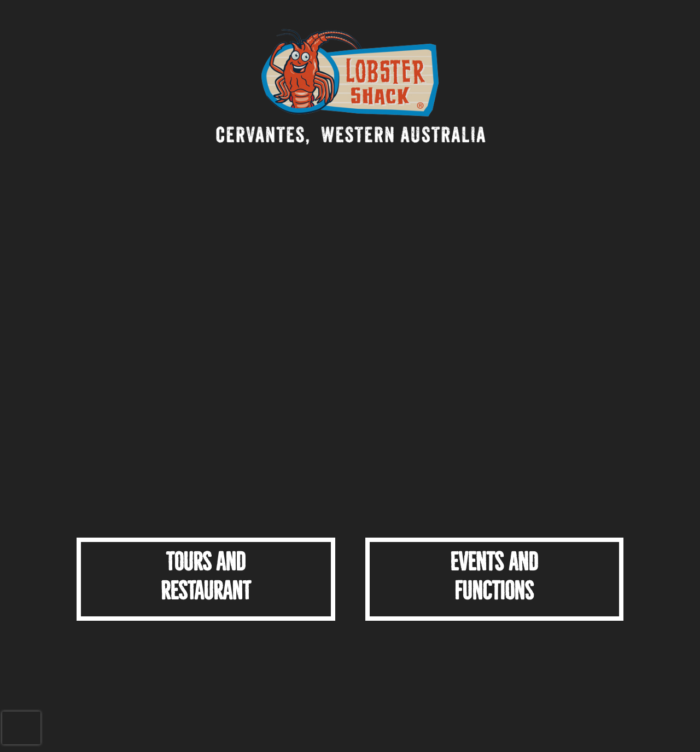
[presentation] (21, 728)
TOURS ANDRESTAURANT (205, 576)
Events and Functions (494, 576)
